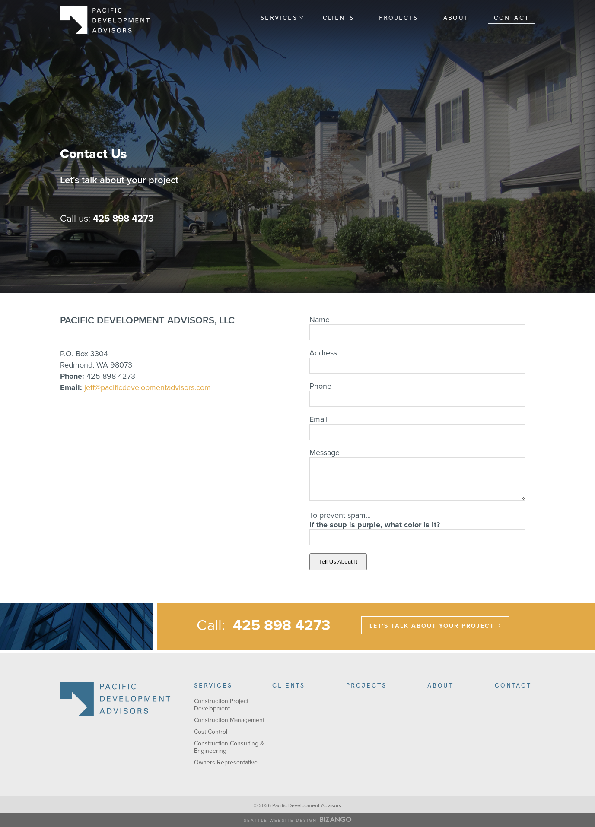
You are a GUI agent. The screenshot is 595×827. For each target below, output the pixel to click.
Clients (338, 17)
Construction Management (229, 720)
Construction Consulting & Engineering (229, 747)
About (456, 17)
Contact (511, 17)
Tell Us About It (338, 561)
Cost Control (210, 731)
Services (282, 17)
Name (319, 319)
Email (318, 419)
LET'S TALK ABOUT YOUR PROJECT (431, 626)
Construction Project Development (221, 704)
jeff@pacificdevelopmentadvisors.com (147, 387)
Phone (320, 386)
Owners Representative (226, 762)
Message (324, 452)
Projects (398, 17)
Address (323, 353)
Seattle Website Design (280, 820)
